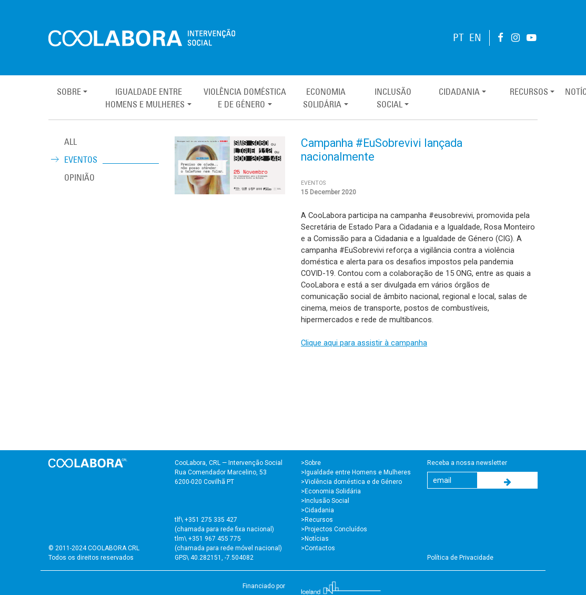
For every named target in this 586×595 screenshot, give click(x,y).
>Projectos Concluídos (334, 529)
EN (475, 38)
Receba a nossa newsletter (467, 463)
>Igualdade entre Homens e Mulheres (356, 472)
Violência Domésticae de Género (245, 98)
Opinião (79, 177)
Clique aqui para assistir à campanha (364, 343)
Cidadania (459, 91)
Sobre (69, 91)
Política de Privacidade (460, 557)
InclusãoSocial (393, 98)
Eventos (80, 159)
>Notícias (315, 538)
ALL (70, 141)
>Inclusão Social (325, 500)
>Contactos (318, 548)
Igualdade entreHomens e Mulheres (145, 98)
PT (458, 38)
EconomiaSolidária (324, 98)
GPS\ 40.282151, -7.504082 (214, 557)
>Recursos (317, 519)
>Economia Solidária (331, 491)
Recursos (529, 91)
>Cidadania (317, 510)
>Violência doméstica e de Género (351, 481)
